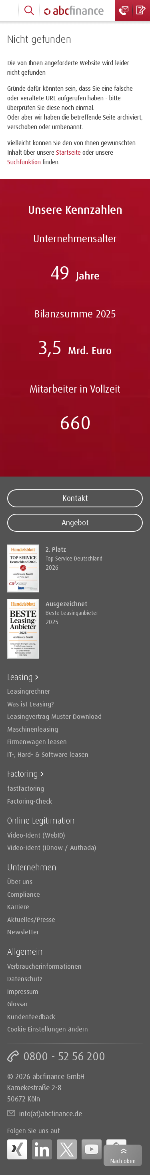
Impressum (22, 991)
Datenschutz (24, 978)
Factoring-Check (29, 801)
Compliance (23, 894)
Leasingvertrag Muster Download (54, 716)
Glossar (17, 1003)
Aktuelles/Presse (31, 919)
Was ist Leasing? (30, 704)
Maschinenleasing (32, 729)
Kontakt (75, 498)
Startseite (68, 152)
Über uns (19, 881)
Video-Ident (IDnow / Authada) (51, 847)
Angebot (75, 522)
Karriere (18, 906)
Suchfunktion (24, 162)
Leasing (20, 676)
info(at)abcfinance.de (50, 1113)
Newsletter (23, 932)
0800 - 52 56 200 (64, 1056)
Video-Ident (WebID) (36, 835)
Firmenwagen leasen (37, 741)
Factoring (22, 773)
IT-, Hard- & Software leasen (47, 754)
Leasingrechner (28, 691)
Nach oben (123, 1160)
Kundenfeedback (31, 1016)
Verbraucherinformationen (44, 966)
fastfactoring (25, 788)
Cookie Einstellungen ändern (47, 1029)
